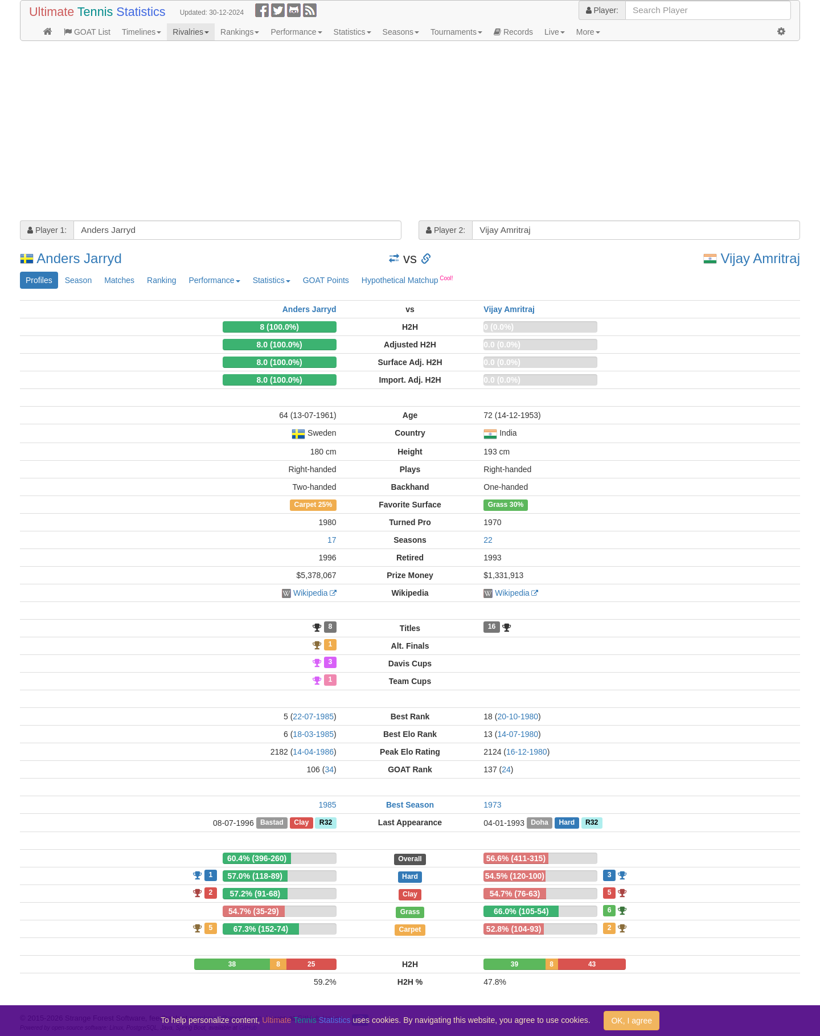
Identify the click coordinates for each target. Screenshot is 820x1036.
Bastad (272, 823)
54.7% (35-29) (253, 911)
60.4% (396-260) (256, 858)
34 (329, 769)
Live (554, 31)
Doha (539, 823)
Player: (602, 10)
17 (332, 539)
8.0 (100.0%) (279, 344)
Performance (296, 31)
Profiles (39, 280)
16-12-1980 (526, 751)
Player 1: (47, 230)
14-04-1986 (313, 751)
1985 (328, 804)
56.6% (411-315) (516, 858)
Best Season (410, 804)
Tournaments (456, 31)
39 (514, 964)
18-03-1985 (313, 734)
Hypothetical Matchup (407, 280)
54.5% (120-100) (514, 876)
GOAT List (87, 31)
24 (506, 769)
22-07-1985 (313, 716)
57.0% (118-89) (254, 876)
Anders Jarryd (78, 258)
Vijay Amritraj (760, 258)
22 (488, 539)
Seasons (401, 31)
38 (232, 964)
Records (513, 31)
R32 (325, 823)
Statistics (352, 31)
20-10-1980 (517, 716)
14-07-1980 (517, 734)
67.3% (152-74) (261, 928)
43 (592, 964)
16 (492, 627)
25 (311, 964)
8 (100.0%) (279, 326)
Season (78, 280)
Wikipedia (310, 592)
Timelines (141, 31)
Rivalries (191, 31)
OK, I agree (631, 1020)
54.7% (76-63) (515, 893)
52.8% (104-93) (514, 928)
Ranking (161, 280)
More (588, 31)
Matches (119, 280)
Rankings (239, 31)
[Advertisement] (361, 132)
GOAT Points (326, 280)
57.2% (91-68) (254, 893)
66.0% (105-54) (521, 911)
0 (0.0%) (498, 326)
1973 (492, 804)
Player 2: (445, 230)
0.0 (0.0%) (501, 344)
